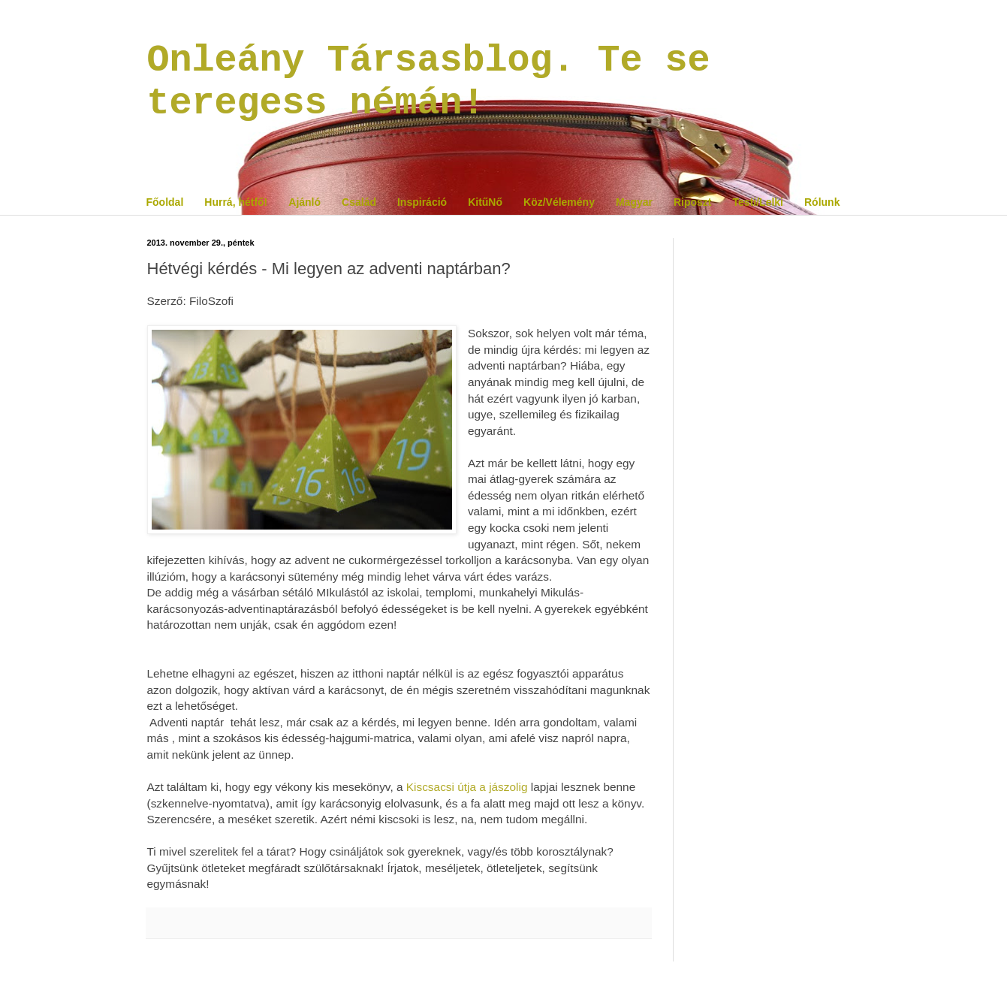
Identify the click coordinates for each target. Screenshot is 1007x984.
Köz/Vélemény (559, 202)
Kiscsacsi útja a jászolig (467, 786)
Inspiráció (422, 202)
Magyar (634, 202)
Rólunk (822, 202)
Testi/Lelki (758, 202)
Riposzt (693, 202)
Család (359, 202)
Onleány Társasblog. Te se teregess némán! (428, 82)
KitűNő (485, 202)
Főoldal (165, 202)
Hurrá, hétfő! (235, 202)
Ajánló (304, 202)
